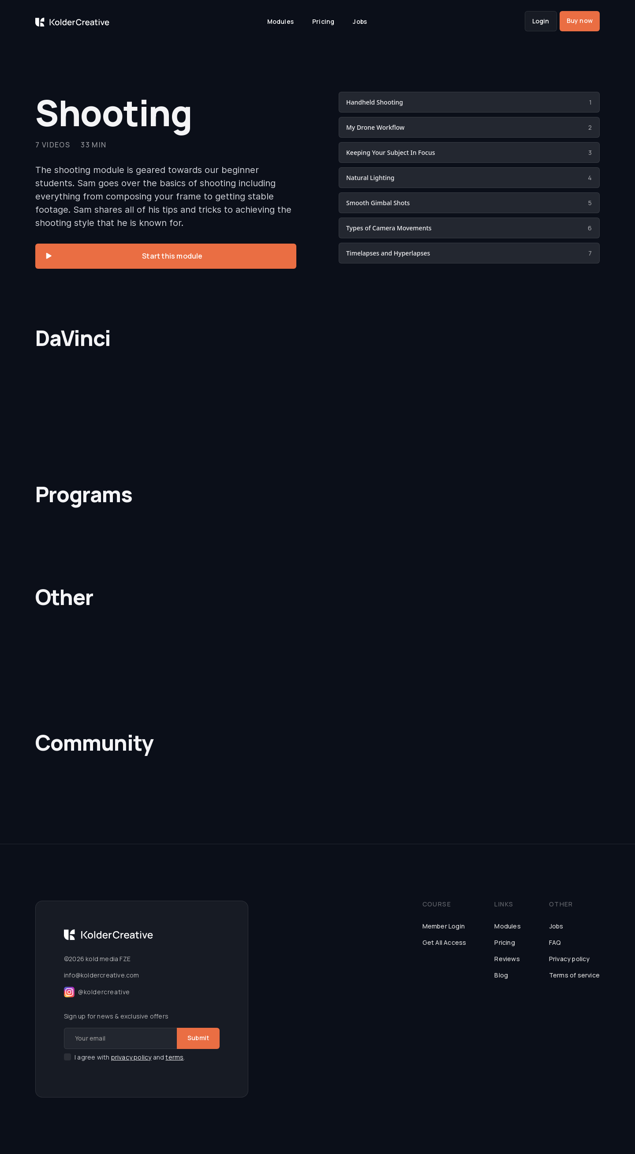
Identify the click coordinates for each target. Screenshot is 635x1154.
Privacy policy (569, 959)
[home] (72, 21)
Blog (501, 975)
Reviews (506, 959)
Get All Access (444, 942)
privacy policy (131, 1057)
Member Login (443, 926)
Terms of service (574, 975)
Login (540, 21)
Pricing (323, 21)
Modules (280, 21)
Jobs (360, 21)
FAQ (555, 942)
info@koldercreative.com (101, 975)
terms (174, 1057)
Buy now (580, 20)
